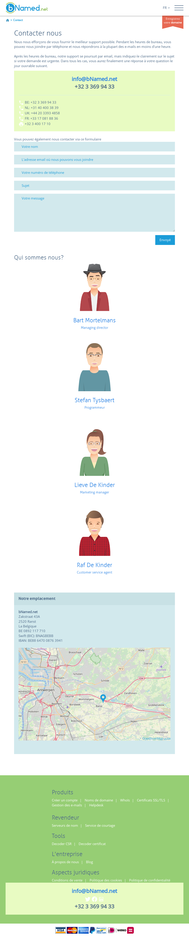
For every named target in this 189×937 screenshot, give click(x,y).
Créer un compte (65, 800)
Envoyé (165, 240)
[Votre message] (94, 213)
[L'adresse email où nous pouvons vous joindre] (94, 159)
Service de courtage (100, 825)
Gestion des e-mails (67, 805)
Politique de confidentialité (149, 880)
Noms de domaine (99, 800)
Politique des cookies (106, 880)
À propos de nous (65, 862)
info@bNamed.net (94, 79)
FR (166, 7)
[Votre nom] (94, 146)
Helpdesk (96, 805)
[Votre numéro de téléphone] (94, 172)
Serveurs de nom (65, 825)
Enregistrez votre (173, 20)
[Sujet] (94, 185)
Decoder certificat (92, 843)
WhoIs (125, 800)
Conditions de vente (67, 880)
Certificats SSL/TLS (151, 800)
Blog (89, 862)
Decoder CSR (61, 843)
